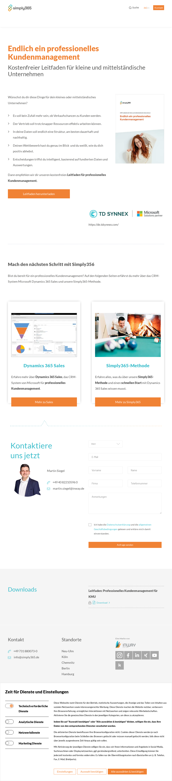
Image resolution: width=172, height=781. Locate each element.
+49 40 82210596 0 (65, 482)
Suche (135, 7)
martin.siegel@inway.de (68, 488)
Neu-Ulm (68, 651)
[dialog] (165, 774)
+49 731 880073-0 (25, 651)
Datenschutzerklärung (118, 524)
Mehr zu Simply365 (128, 402)
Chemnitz (68, 662)
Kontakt (159, 7)
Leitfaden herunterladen (39, 194)
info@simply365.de (26, 657)
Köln (65, 657)
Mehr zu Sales (44, 402)
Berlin (66, 668)
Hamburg (68, 674)
